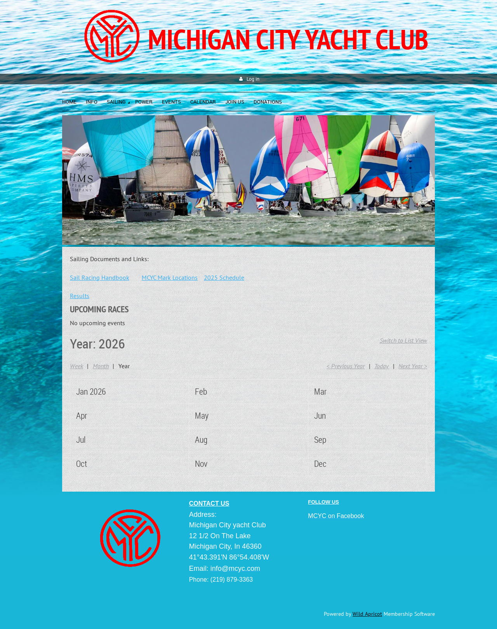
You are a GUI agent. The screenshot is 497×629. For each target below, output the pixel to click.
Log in (253, 79)
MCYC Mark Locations (170, 277)
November (211, 463)
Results (79, 296)
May (202, 415)
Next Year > (412, 366)
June (322, 415)
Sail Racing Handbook (99, 277)
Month (101, 366)
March (324, 391)
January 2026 (97, 391)
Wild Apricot (367, 613)
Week (76, 366)
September (331, 439)
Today (381, 366)
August (206, 439)
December (330, 463)
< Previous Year (346, 366)
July (82, 439)
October (88, 463)
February (209, 391)
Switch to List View (403, 340)
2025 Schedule (224, 277)
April (83, 415)
